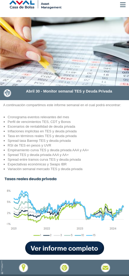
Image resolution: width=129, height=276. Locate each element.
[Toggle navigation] (123, 4)
